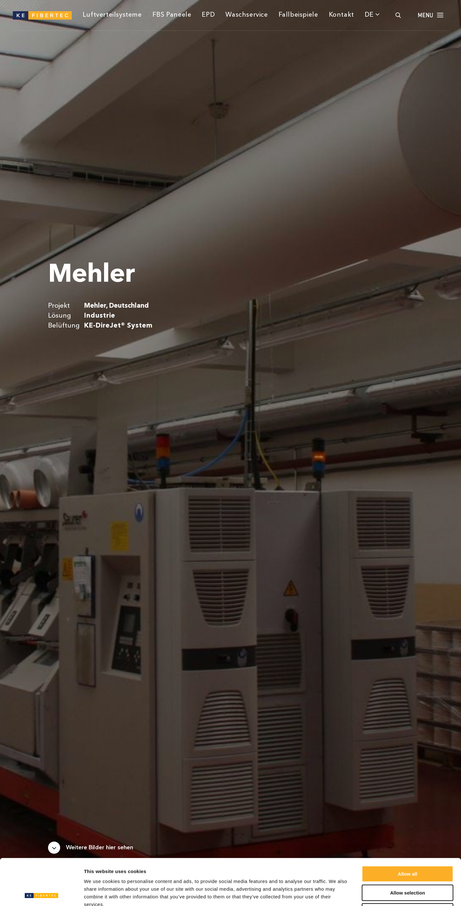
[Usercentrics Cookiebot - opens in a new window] (41, 893)
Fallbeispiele (298, 15)
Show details (336, 893)
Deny (408, 865)
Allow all (407, 827)
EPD (208, 15)
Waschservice (246, 15)
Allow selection (407, 846)
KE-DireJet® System (118, 325)
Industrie (99, 315)
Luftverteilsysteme (112, 15)
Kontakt (341, 15)
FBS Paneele (171, 15)
